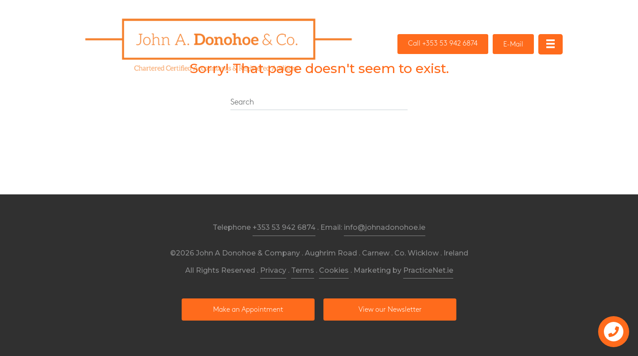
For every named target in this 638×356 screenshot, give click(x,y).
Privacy (273, 270)
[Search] (319, 102)
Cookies (334, 270)
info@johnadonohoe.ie (384, 227)
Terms (302, 270)
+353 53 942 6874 (284, 227)
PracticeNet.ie (428, 270)
